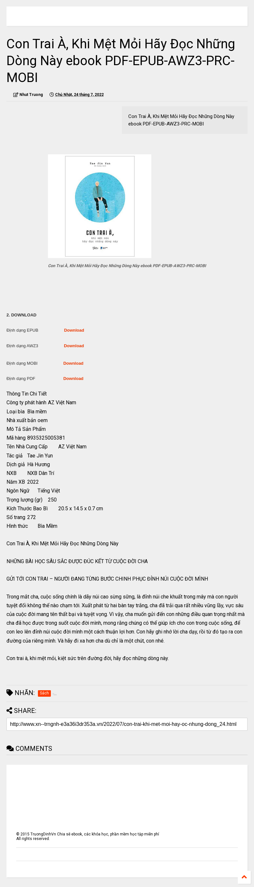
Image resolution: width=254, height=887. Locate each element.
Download (74, 330)
